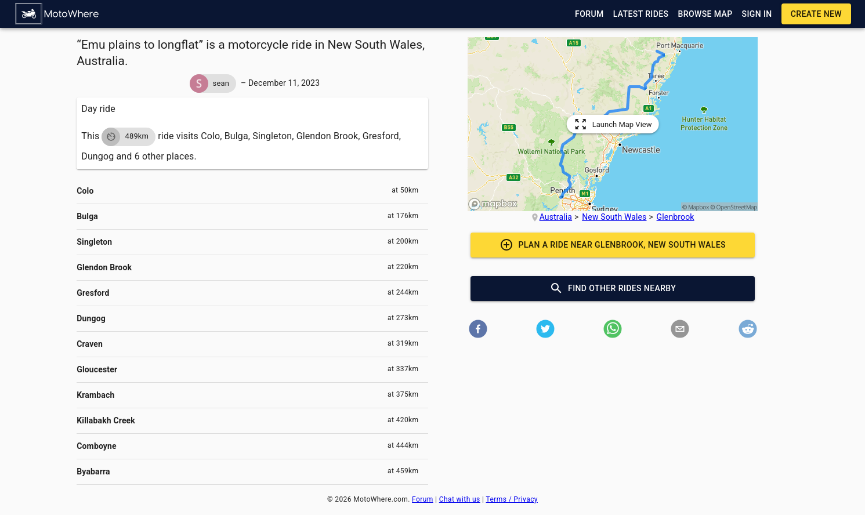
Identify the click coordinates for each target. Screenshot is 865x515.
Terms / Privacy (512, 499)
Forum (422, 499)
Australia (556, 217)
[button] (57, 14)
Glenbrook (675, 217)
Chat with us (459, 499)
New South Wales (614, 217)
